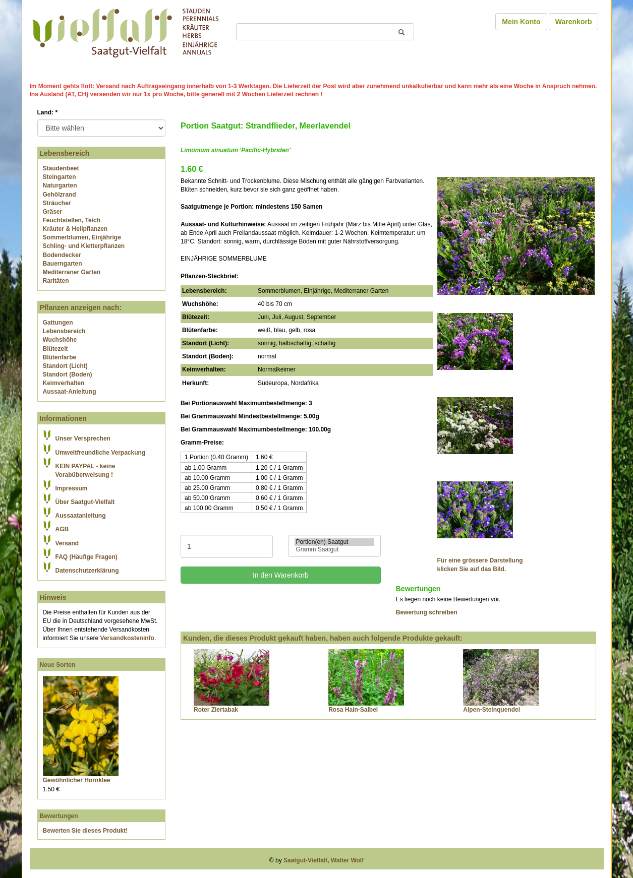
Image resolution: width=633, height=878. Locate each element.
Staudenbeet (61, 168)
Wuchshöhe (60, 339)
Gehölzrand (59, 194)
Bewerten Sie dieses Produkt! (85, 830)
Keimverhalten (64, 383)
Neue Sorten (58, 664)
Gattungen (58, 322)
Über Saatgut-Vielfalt (85, 502)
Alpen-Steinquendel (491, 709)
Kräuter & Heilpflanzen (75, 228)
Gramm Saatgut (334, 549)
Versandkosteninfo (127, 638)
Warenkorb (573, 22)
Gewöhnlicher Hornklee (76, 780)
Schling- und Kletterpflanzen (84, 245)
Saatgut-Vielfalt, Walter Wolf (323, 860)
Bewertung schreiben (426, 612)
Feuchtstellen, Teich (71, 220)
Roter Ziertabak (216, 709)
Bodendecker (62, 255)
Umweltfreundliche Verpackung (100, 452)
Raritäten (56, 280)
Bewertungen (59, 816)
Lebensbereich (64, 331)
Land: (47, 112)
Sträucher (57, 203)
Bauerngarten (62, 263)
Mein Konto (521, 22)
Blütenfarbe (60, 357)
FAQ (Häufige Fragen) (86, 556)
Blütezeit (55, 348)
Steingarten (59, 176)
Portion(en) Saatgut (334, 542)
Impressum (71, 488)
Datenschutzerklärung (87, 570)
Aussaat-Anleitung (69, 391)
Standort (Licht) (65, 365)
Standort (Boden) (67, 374)
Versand (67, 543)
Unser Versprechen (82, 438)
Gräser (53, 211)
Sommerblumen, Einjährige (82, 237)
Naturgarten (60, 185)
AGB (62, 529)
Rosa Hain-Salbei (353, 709)
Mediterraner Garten (72, 272)
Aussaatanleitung (80, 515)
